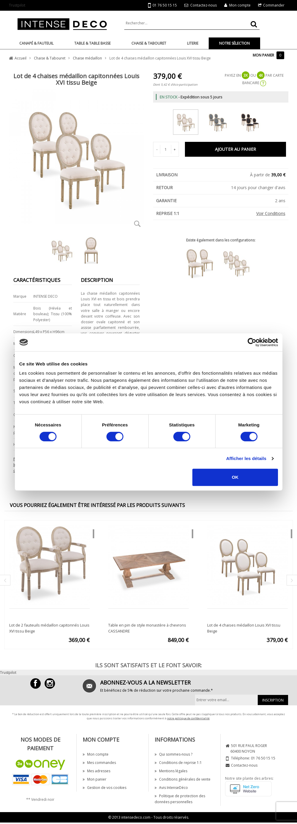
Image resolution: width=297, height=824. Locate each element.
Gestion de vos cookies (104, 787)
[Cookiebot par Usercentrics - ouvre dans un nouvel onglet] (252, 342)
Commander (274, 5)
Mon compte (240, 5)
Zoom (137, 223)
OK (235, 477)
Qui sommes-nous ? (173, 754)
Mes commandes (99, 762)
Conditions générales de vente (182, 779)
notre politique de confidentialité (188, 718)
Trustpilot (17, 5)
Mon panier (94, 779)
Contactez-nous (203, 5)
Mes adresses (96, 770)
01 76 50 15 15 (162, 5)
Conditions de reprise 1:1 (178, 762)
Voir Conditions (270, 213)
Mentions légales (171, 770)
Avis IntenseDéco (171, 787)
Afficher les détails (246, 458)
